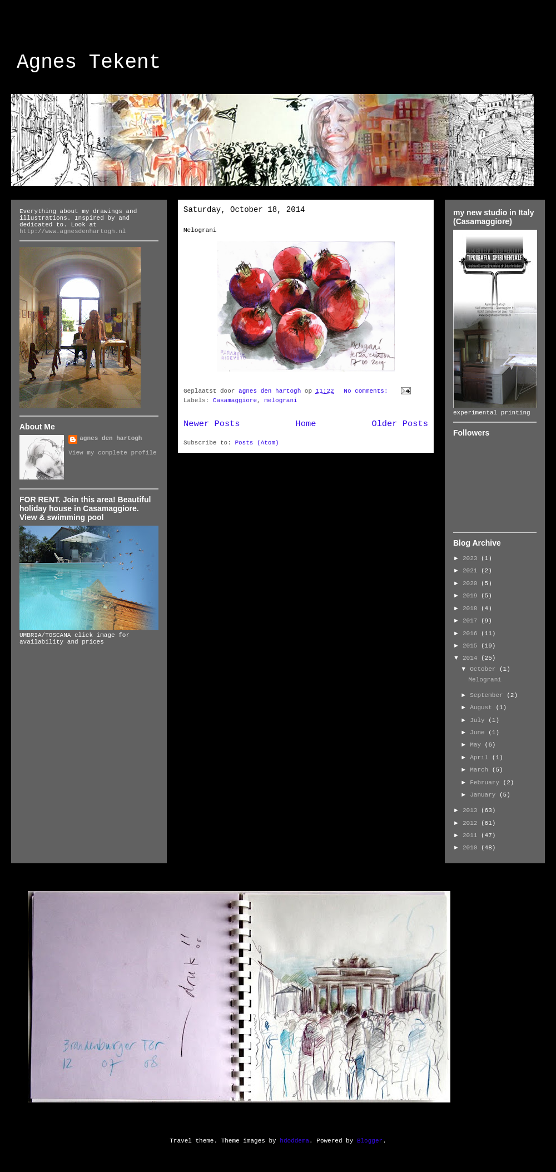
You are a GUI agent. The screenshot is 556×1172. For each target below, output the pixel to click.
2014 (472, 658)
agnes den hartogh (111, 438)
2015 (472, 645)
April (481, 757)
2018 (472, 608)
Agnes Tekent (89, 62)
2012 (472, 823)
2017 (472, 620)
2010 (472, 847)
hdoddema (294, 1141)
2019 (472, 595)
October (484, 669)
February (486, 782)
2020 (472, 583)
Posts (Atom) (257, 442)
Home (306, 424)
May (477, 744)
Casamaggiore (235, 400)
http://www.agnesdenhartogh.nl (72, 231)
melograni (280, 400)
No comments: (367, 391)
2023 (472, 558)
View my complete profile (112, 452)
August (482, 707)
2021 (472, 570)
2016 (472, 633)
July (479, 720)
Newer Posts (211, 424)
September (488, 695)
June (479, 732)
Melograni (199, 230)
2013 (472, 810)
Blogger (370, 1141)
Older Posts (399, 424)
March (481, 770)
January (484, 795)
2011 (472, 835)
